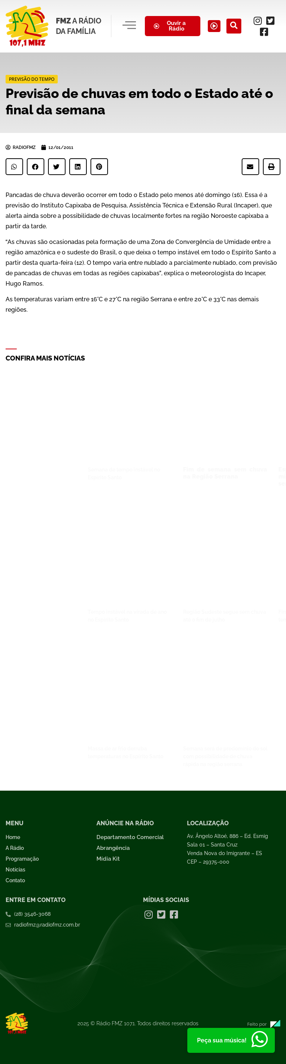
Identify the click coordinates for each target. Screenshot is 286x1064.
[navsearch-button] (237, 26)
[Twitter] (271, 20)
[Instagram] (258, 20)
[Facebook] (265, 31)
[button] (14, 166)
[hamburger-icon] (128, 26)
